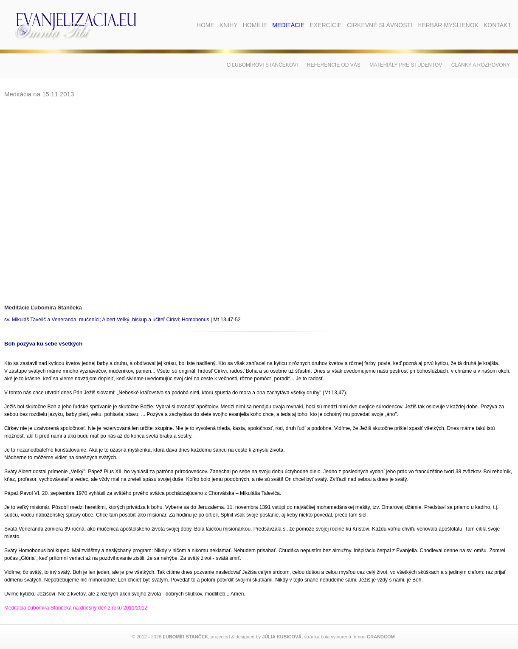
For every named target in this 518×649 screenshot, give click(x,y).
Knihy (229, 25)
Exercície (325, 25)
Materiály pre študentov (405, 65)
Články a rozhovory (480, 65)
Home (205, 25)
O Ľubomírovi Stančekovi (262, 65)
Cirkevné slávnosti (379, 25)
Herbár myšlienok (448, 25)
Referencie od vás (333, 65)
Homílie (255, 25)
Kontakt (497, 25)
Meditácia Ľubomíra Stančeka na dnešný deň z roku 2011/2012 (75, 608)
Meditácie (288, 25)
